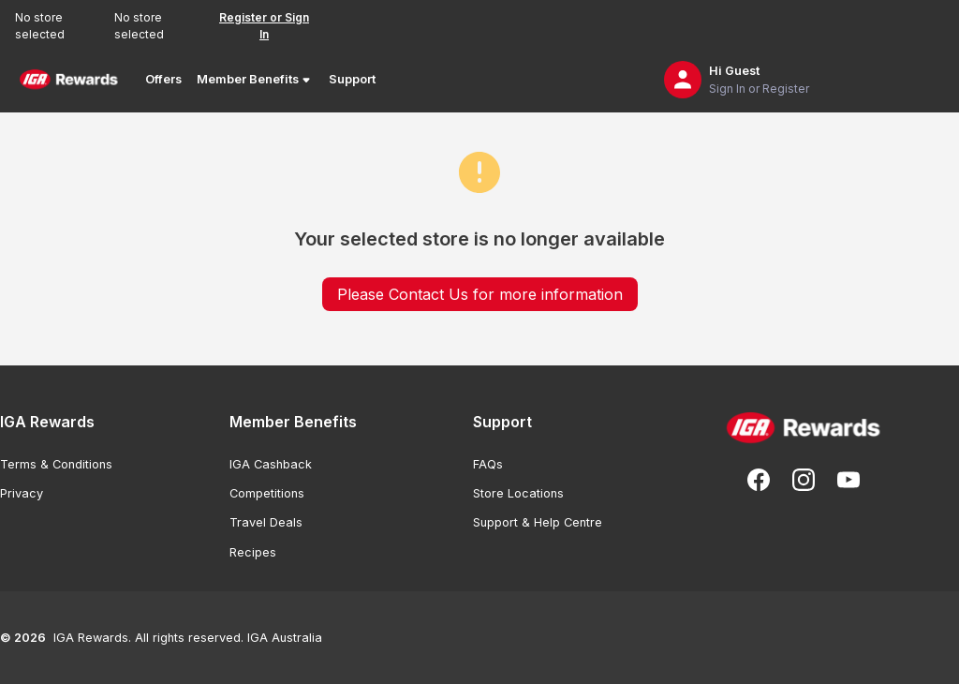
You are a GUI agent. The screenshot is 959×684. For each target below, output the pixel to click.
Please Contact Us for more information (480, 294)
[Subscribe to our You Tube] (848, 479)
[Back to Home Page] (69, 79)
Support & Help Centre (537, 522)
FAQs (488, 464)
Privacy (21, 493)
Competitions (266, 493)
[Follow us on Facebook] (758, 479)
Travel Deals (265, 522)
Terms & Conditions (56, 464)
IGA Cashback (270, 464)
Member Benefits (255, 79)
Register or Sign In (264, 25)
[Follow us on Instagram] (803, 479)
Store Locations (518, 493)
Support (352, 79)
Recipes (252, 552)
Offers (163, 79)
